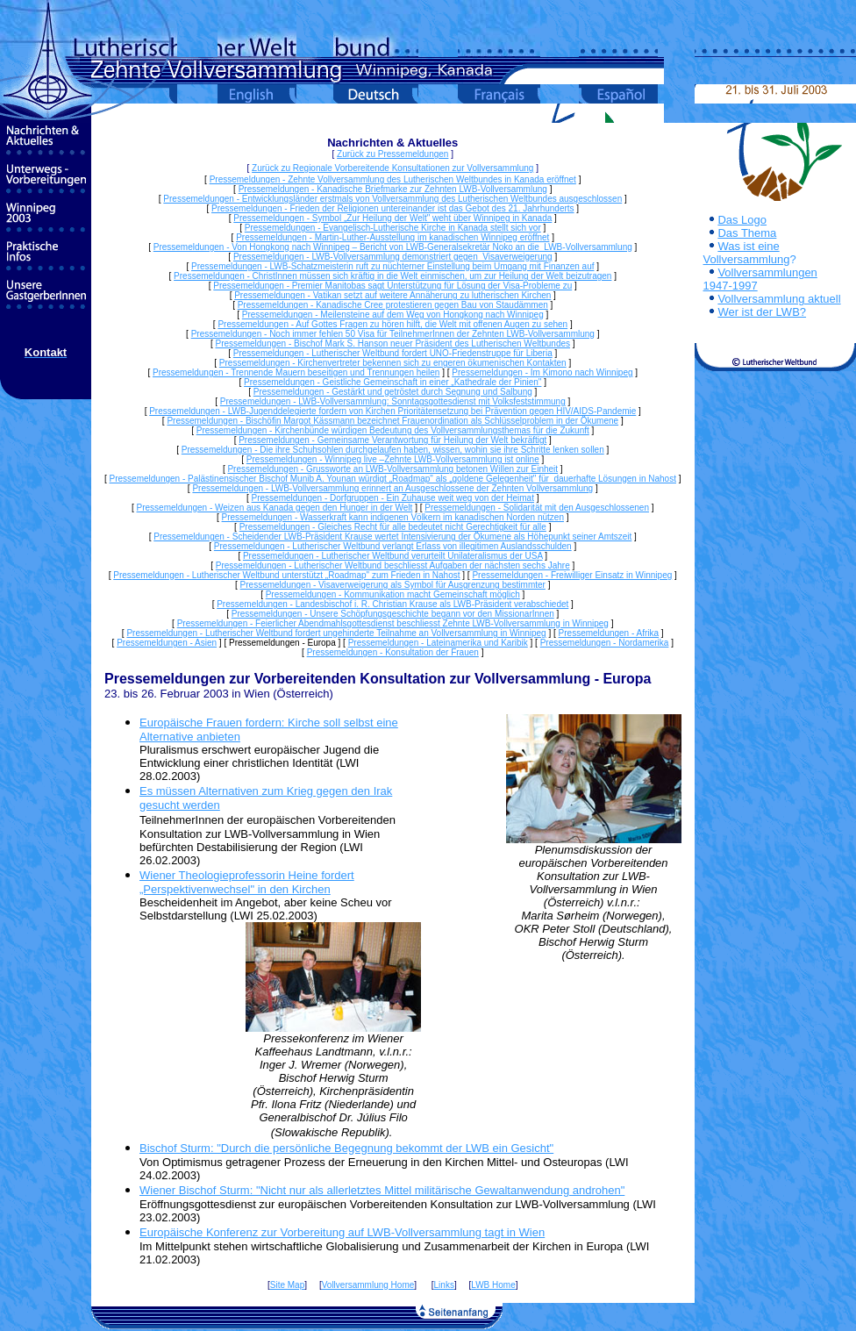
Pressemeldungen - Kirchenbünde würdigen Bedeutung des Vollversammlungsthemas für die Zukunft (392, 430)
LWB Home (493, 1285)
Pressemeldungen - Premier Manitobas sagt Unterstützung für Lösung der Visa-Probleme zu (392, 285)
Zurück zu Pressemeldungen (392, 154)
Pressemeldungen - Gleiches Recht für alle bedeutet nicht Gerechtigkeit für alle (392, 527)
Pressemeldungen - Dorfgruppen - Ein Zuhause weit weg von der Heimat (393, 498)
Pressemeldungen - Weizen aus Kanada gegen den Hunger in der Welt (275, 507)
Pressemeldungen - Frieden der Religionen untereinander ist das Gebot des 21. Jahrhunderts (392, 208)
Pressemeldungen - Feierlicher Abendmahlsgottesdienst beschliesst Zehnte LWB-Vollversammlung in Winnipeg (393, 623)
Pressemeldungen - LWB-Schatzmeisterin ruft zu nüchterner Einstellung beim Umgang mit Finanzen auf (392, 266)
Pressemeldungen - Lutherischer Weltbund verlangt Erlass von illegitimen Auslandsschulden (393, 546)
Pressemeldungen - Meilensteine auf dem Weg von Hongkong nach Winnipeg (393, 314)
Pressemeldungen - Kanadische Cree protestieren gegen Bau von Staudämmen (393, 305)
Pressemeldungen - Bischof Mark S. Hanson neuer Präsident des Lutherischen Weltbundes (393, 343)
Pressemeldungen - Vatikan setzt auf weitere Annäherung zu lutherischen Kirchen (392, 295)
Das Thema (746, 233)
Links (444, 1285)
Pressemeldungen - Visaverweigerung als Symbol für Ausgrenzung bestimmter (393, 585)
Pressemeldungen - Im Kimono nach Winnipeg (542, 372)
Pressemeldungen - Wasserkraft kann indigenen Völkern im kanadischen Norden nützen (393, 517)
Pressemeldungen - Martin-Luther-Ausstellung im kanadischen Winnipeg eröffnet (392, 237)
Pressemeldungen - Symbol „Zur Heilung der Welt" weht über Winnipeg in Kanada (392, 218)
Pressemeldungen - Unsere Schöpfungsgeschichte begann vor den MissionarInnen (393, 614)
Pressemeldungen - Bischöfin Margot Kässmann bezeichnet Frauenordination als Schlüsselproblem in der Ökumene (392, 421)
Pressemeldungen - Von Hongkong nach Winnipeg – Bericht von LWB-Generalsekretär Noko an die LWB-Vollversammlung (392, 247)
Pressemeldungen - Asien (167, 643)
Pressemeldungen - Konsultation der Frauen (393, 652)
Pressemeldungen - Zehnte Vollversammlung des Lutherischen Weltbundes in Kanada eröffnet (393, 179)
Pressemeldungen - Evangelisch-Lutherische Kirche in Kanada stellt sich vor (393, 228)
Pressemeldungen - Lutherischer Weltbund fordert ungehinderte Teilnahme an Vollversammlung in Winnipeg (336, 633)
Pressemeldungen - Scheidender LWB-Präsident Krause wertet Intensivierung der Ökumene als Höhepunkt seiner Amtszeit (392, 536)
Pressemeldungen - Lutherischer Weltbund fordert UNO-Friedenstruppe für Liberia (393, 353)
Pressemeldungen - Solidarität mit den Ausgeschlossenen (536, 507)
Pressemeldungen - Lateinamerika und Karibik (438, 643)
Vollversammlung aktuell (778, 298)
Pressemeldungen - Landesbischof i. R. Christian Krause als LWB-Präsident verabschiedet (392, 604)
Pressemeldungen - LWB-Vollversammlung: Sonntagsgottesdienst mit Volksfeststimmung (393, 401)
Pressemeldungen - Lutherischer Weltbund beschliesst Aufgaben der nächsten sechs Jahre (393, 565)
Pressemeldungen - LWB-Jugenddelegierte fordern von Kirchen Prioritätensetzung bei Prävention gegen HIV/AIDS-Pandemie (392, 411)
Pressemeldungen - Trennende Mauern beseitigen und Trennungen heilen (296, 372)
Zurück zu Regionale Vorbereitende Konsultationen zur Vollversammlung (392, 168)
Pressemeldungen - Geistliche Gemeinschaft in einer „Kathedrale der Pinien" (392, 382)
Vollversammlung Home (368, 1285)
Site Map (287, 1285)
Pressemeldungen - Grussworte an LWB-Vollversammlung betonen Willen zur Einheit (392, 469)
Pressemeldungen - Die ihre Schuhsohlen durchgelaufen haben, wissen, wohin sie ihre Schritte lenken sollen (393, 449)
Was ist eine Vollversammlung (746, 253)
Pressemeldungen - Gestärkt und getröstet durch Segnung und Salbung (392, 392)
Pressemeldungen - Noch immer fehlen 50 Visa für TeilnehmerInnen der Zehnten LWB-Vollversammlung (393, 334)
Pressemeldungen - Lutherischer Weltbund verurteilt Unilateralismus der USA (393, 556)
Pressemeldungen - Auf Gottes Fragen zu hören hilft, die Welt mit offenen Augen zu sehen (392, 324)
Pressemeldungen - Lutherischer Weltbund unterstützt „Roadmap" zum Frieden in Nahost (286, 575)
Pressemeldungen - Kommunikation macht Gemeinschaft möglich (393, 594)
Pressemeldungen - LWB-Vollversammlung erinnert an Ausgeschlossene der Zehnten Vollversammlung (392, 488)
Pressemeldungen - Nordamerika (604, 643)
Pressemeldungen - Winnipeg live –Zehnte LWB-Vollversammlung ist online (392, 459)
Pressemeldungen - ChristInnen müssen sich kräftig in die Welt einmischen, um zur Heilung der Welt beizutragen (392, 276)
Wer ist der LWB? (761, 311)
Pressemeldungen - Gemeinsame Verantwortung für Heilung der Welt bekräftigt (392, 440)
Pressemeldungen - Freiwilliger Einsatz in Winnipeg (572, 575)
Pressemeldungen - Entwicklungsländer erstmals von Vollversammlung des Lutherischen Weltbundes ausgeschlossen (392, 199)
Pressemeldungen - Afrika (609, 633)
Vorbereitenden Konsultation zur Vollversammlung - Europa (453, 678)
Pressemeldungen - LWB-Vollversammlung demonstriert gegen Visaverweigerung (393, 256)
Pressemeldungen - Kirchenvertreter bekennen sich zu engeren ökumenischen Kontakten (393, 363)
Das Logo (742, 219)
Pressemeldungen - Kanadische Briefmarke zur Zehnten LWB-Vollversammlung (393, 189)
